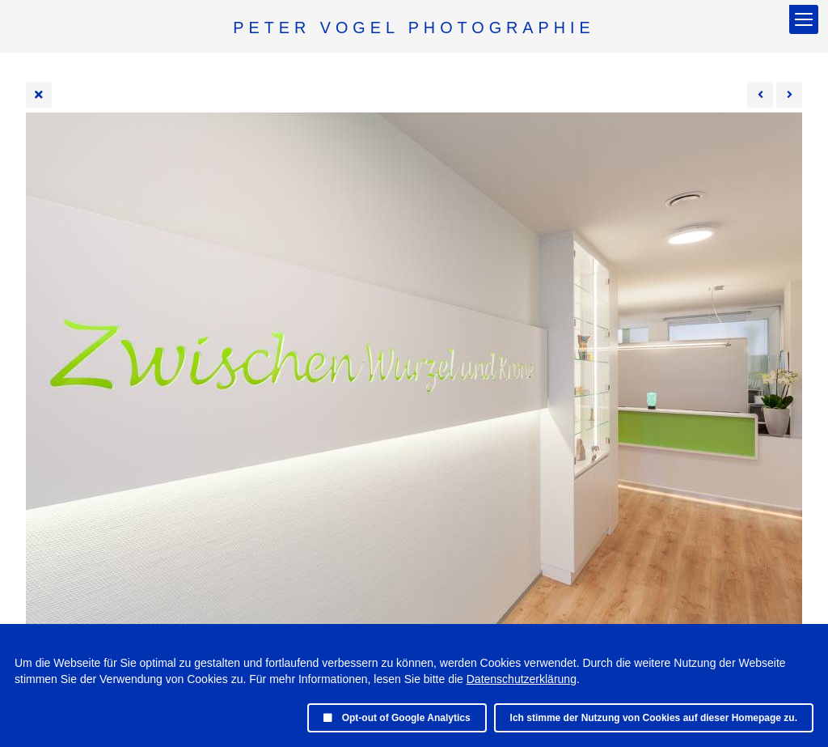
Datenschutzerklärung (522, 679)
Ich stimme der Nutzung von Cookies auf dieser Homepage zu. (653, 718)
